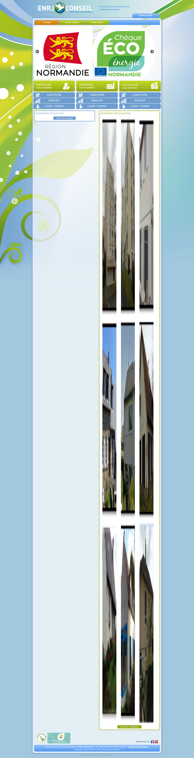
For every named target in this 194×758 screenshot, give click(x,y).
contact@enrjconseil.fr (109, 9)
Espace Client (145, 16)
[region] (94, 52)
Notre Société (72, 23)
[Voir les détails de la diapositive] (94, 52)
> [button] (152, 52)
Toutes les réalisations (129, 727)
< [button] (37, 52)
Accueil (47, 23)
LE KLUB (99, 755)
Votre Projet (97, 23)
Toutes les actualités (64, 118)
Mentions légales (108, 755)
